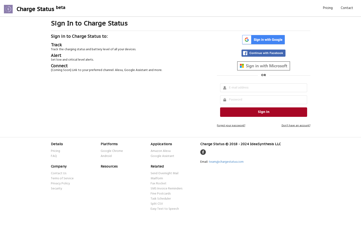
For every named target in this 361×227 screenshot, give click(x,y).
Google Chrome (112, 151)
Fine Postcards (161, 193)
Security (56, 188)
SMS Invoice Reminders (166, 188)
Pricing (328, 8)
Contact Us (58, 174)
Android (106, 156)
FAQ (54, 156)
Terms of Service (62, 178)
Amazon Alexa (161, 151)
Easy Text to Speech (165, 208)
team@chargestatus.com (226, 162)
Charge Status (41, 9)
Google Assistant (162, 156)
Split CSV (157, 203)
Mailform (157, 178)
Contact (347, 8)
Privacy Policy (60, 183)
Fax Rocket (158, 183)
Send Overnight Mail (164, 174)
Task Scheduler (161, 198)
